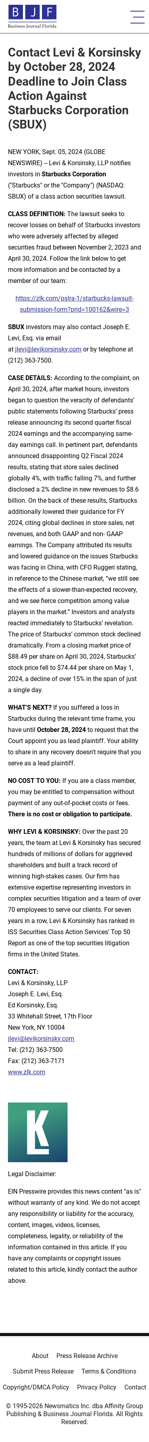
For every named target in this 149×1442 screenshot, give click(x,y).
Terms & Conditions (108, 1371)
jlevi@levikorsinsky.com (48, 349)
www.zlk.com (26, 1072)
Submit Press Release (43, 1371)
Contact (135, 1387)
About (40, 1356)
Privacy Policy (96, 1387)
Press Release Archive (87, 1356)
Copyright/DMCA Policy (36, 1387)
